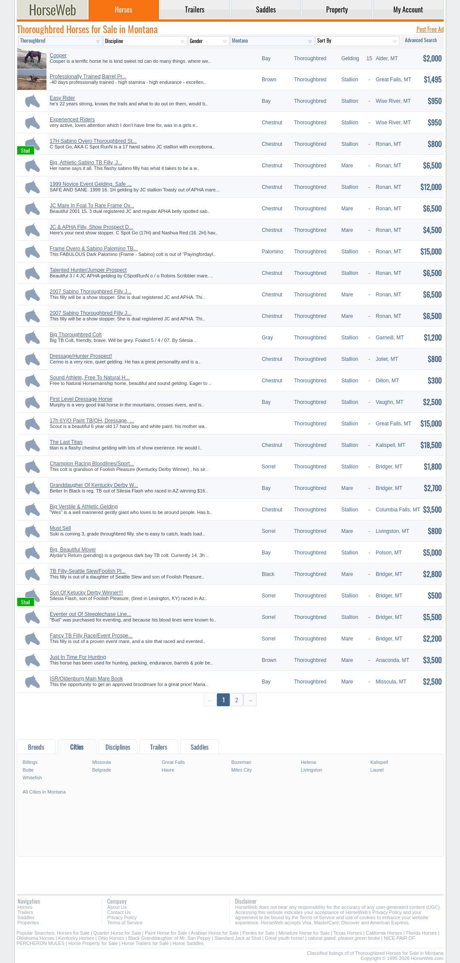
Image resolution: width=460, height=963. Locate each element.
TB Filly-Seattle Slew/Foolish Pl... (88, 571)
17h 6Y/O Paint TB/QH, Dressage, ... (92, 421)
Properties (28, 922)
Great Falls (173, 762)
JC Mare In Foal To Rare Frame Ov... (92, 206)
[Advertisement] (230, 722)
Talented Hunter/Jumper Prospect (88, 270)
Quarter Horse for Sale (117, 932)
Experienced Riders (72, 120)
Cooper (58, 55)
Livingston (311, 769)
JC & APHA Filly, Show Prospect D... (91, 227)
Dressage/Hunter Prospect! (81, 356)
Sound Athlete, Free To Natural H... (90, 378)
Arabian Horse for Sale (214, 932)
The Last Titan (66, 442)
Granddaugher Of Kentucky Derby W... (94, 485)
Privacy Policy (121, 917)
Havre (168, 769)
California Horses (384, 932)
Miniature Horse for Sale (304, 932)
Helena (308, 762)
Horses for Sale (73, 932)
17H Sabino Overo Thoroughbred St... (93, 141)
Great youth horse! (284, 938)
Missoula (101, 762)
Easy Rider (62, 98)
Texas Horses (347, 932)
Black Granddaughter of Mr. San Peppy (169, 938)
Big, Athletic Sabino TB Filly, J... (86, 163)
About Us (117, 907)
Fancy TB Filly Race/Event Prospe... (91, 636)
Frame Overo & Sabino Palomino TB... (94, 249)
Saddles (26, 917)
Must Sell (60, 528)
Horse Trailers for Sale (145, 943)
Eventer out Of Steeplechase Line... (90, 614)
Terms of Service (124, 922)
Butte (28, 769)
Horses (25, 907)
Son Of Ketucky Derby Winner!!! (86, 593)
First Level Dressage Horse (81, 399)
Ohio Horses (111, 938)
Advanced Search (421, 39)
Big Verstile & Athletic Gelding (84, 507)
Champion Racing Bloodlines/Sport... (92, 464)
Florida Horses (421, 932)
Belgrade (101, 769)
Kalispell (379, 762)
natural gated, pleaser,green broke (344, 938)
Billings (30, 762)
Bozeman (241, 762)
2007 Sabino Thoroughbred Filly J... (91, 292)
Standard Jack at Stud (237, 938)
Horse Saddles (188, 943)
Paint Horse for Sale (166, 932)
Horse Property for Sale (93, 943)
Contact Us (118, 912)
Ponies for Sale (259, 932)
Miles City (241, 769)
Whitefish (32, 777)
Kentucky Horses (76, 938)
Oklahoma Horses (36, 938)
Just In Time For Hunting (78, 657)
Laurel (377, 769)
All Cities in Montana (44, 791)
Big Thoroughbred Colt (76, 335)
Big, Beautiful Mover (73, 550)
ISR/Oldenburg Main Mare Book (86, 679)
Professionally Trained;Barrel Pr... (88, 77)
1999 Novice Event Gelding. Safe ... (91, 184)
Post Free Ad (430, 29)
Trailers (25, 912)
